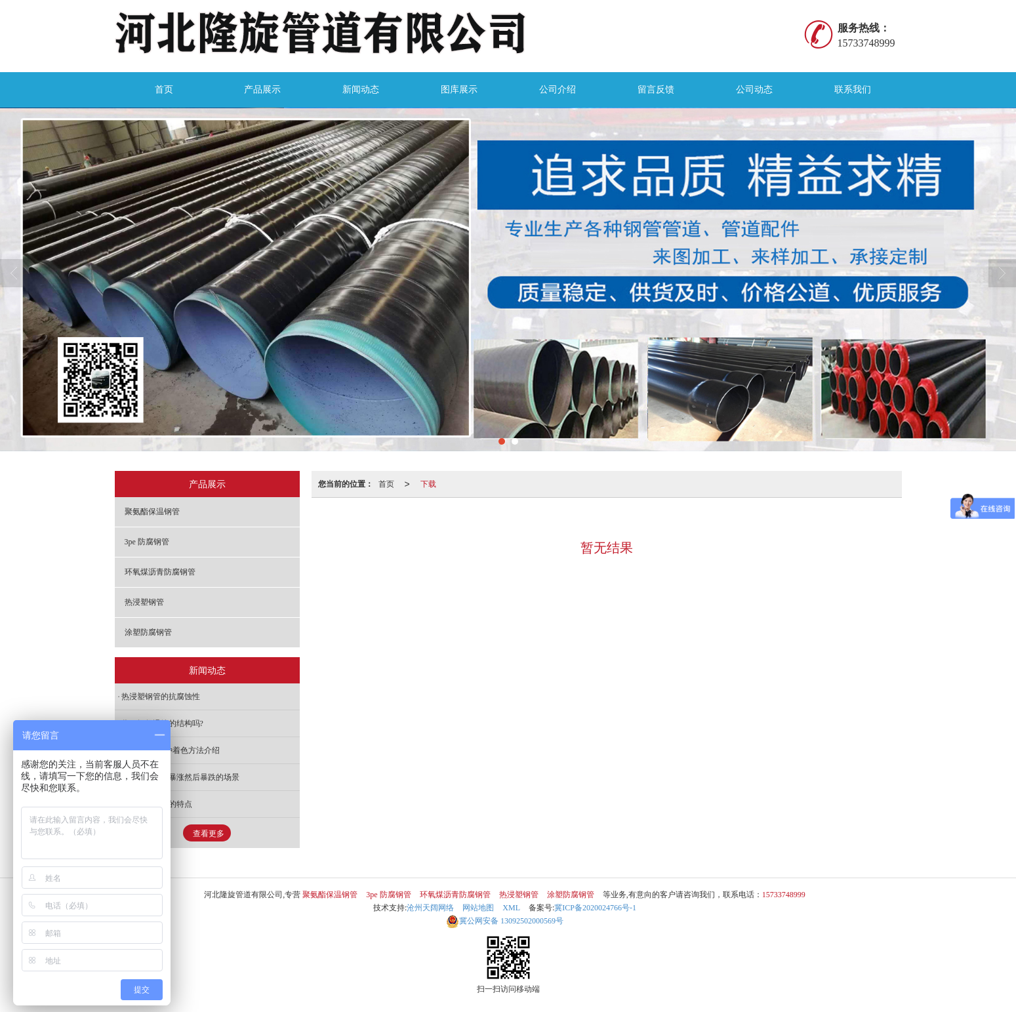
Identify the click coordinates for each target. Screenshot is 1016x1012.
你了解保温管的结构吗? (162, 723)
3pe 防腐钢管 (147, 541)
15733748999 (783, 894)
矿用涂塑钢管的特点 (156, 804)
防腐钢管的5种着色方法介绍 (170, 750)
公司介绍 (557, 89)
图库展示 (459, 89)
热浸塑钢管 (144, 602)
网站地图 (478, 907)
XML (511, 907)
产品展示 (262, 89)
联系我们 (852, 89)
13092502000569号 (504, 920)
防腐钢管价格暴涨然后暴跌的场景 (180, 777)
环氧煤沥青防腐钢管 (160, 572)
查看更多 (208, 833)
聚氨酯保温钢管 (152, 511)
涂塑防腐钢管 (148, 632)
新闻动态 (360, 89)
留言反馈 (656, 89)
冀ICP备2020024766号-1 (595, 907)
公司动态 (754, 89)
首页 (164, 89)
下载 (428, 484)
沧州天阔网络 (430, 907)
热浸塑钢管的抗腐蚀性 (160, 696)
